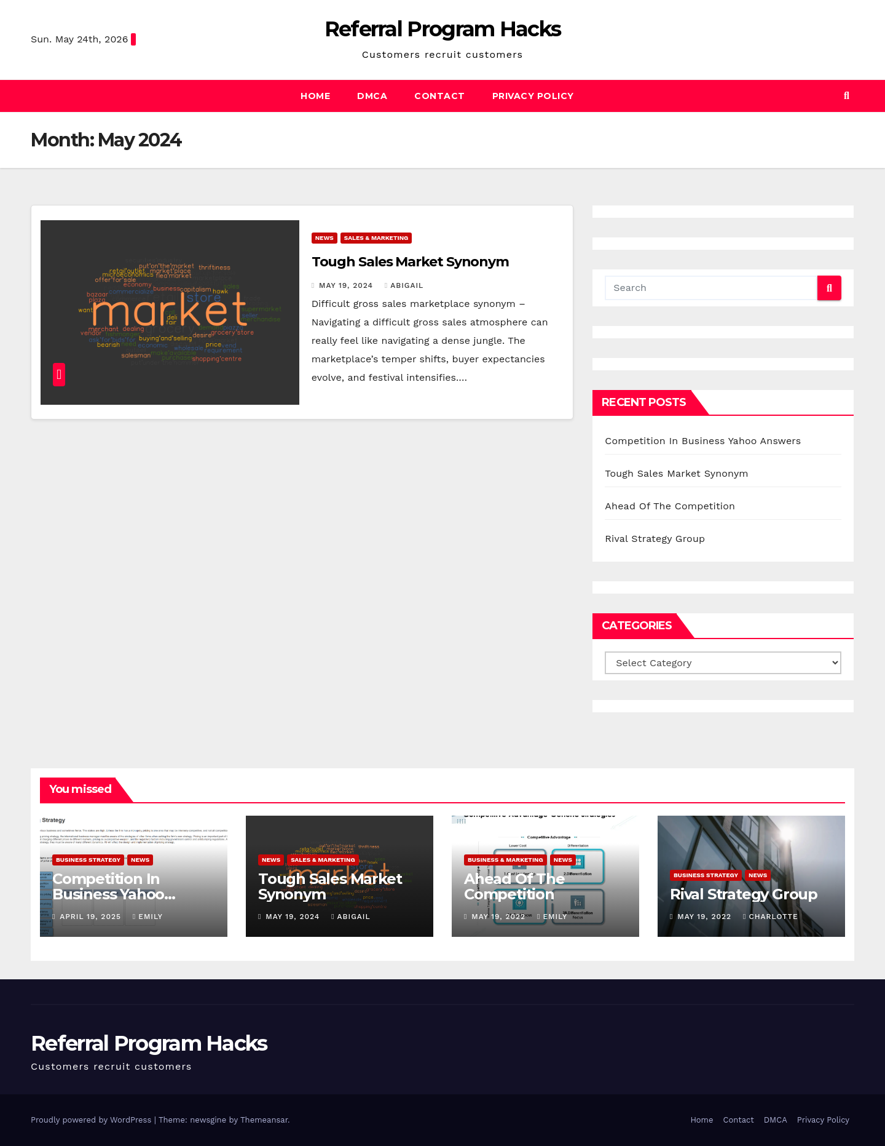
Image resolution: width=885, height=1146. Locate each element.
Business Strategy (88, 859)
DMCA (372, 95)
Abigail (404, 285)
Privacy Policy (533, 95)
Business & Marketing (505, 859)
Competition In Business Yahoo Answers (703, 441)
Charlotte (770, 916)
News (324, 237)
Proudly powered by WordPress (92, 1119)
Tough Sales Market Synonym (410, 261)
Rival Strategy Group (655, 538)
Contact (439, 95)
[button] (846, 95)
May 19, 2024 (347, 285)
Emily (148, 916)
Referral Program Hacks (442, 29)
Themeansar (264, 1119)
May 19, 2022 (500, 916)
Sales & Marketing (376, 237)
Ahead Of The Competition (670, 506)
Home (315, 95)
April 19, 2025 (92, 916)
